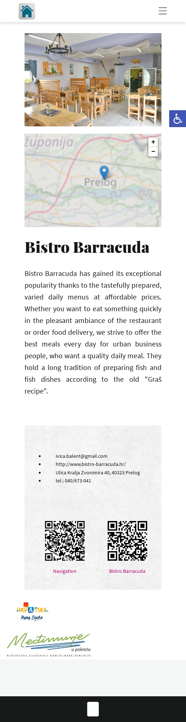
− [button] (153, 151)
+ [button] (153, 142)
